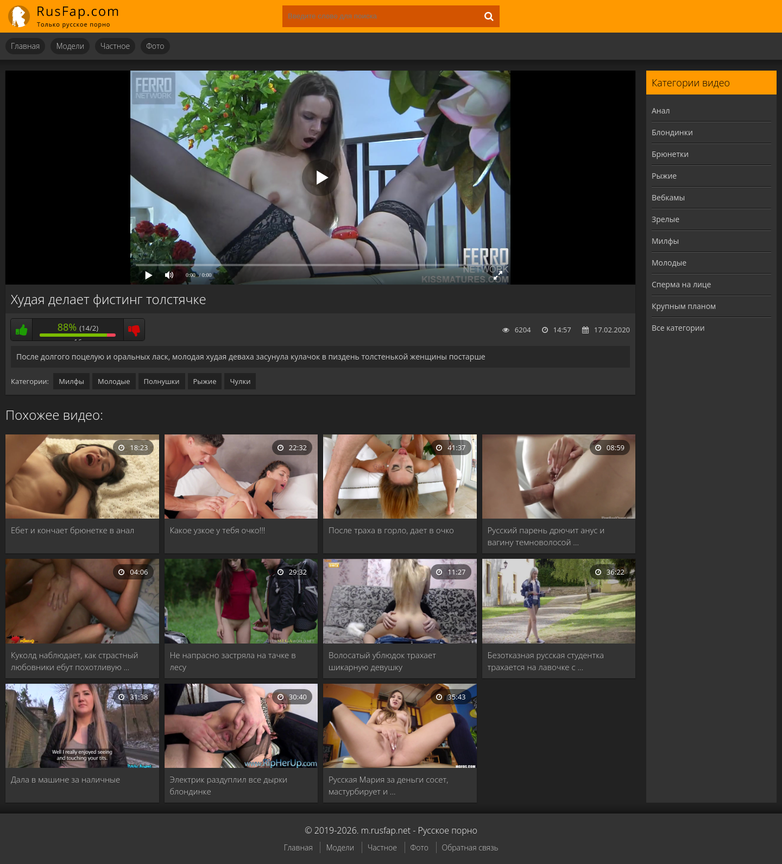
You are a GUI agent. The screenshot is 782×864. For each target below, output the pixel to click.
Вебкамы (668, 197)
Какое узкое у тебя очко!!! (218, 530)
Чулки (240, 381)
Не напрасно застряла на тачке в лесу (233, 660)
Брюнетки (670, 154)
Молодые (114, 381)
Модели (70, 46)
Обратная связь (470, 847)
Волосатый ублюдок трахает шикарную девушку (382, 660)
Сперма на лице (681, 284)
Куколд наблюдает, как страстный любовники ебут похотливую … (74, 660)
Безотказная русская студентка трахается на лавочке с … (546, 660)
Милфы (71, 381)
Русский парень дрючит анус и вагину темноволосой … (546, 536)
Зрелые (665, 219)
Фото (155, 46)
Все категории (678, 328)
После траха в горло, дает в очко (391, 530)
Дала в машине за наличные (65, 779)
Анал (661, 110)
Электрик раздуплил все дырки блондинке (229, 785)
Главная (25, 46)
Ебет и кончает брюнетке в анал (72, 530)
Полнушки (162, 381)
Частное (115, 46)
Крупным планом (684, 306)
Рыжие (205, 381)
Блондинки (672, 132)
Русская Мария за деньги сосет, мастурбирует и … (388, 785)
